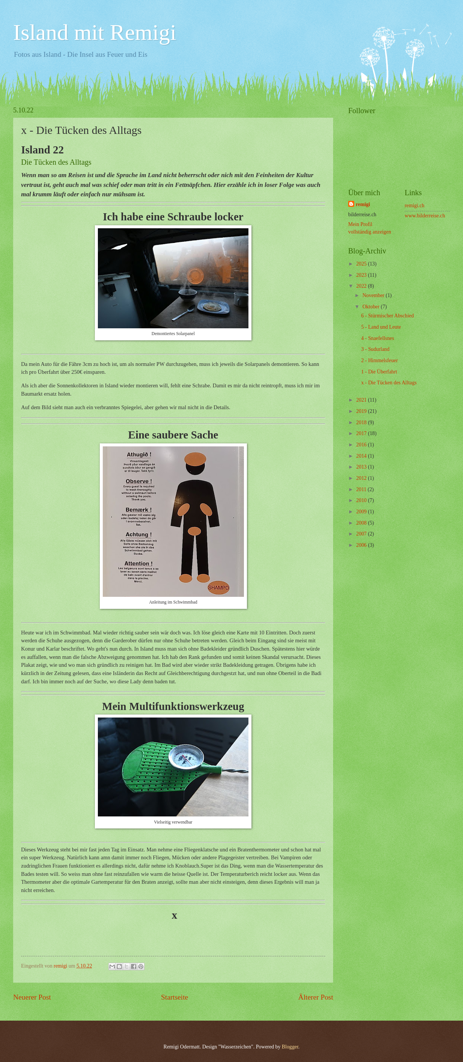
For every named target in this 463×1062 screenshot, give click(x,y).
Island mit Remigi (94, 32)
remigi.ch (415, 205)
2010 (362, 500)
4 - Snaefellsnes (377, 338)
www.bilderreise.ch (425, 215)
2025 (362, 264)
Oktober (371, 306)
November (374, 295)
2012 (362, 478)
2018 (362, 422)
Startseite (174, 997)
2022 (362, 286)
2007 (362, 534)
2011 (362, 489)
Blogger (290, 1047)
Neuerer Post (32, 997)
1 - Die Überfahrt (379, 372)
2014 (362, 456)
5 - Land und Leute (381, 327)
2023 (362, 275)
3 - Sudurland (375, 349)
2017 (362, 433)
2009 (362, 511)
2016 (362, 445)
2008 (362, 523)
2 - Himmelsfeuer (379, 360)
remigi (363, 204)
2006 (362, 545)
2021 (362, 400)
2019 (362, 411)
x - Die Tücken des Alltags (388, 382)
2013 (362, 467)
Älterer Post (315, 997)
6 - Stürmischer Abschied (387, 316)
